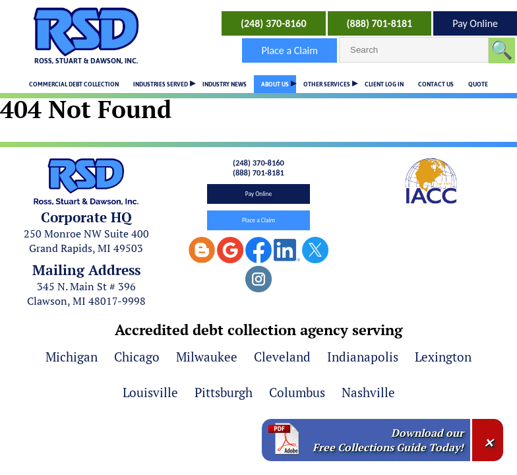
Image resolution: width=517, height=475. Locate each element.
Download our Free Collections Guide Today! (388, 440)
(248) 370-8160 (274, 23)
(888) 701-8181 (380, 23)
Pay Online (475, 23)
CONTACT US (436, 84)
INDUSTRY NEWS (224, 84)
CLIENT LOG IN (384, 84)
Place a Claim (289, 50)
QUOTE (478, 84)
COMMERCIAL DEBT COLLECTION (74, 84)
